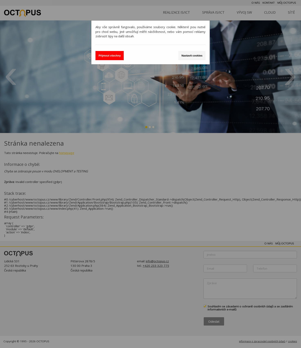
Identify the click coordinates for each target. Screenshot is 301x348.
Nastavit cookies (191, 55)
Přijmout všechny (110, 55)
